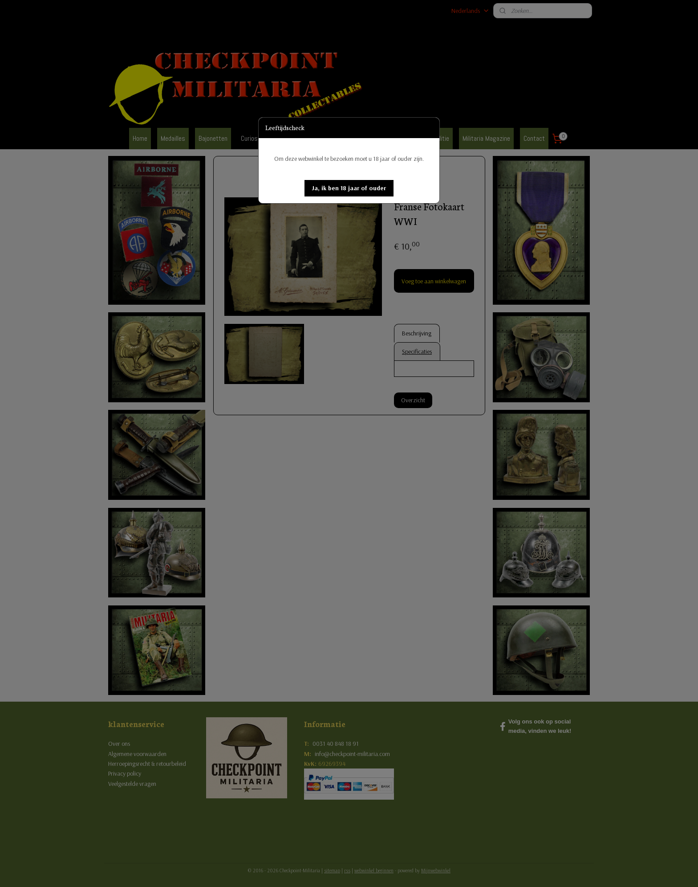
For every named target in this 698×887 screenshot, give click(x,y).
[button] (349, 188)
